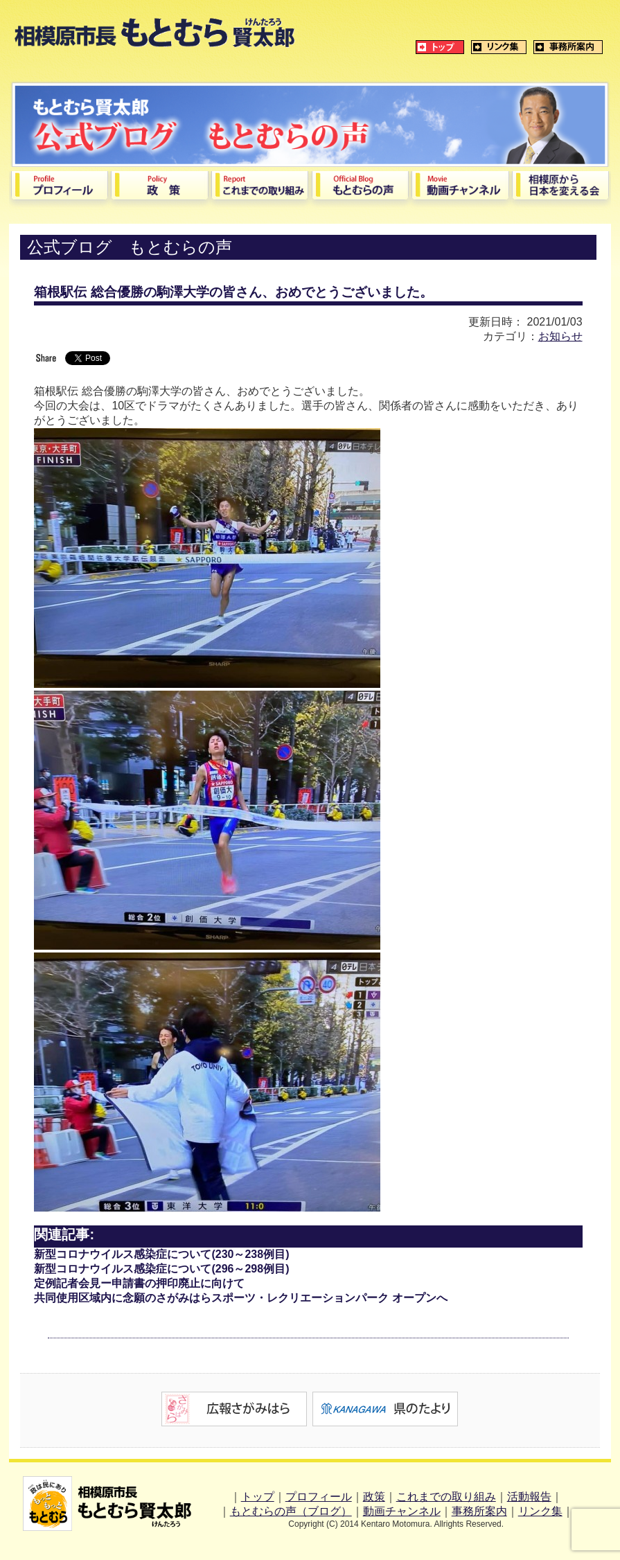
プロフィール (318, 1497)
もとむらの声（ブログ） (291, 1511)
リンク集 (540, 1511)
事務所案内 (479, 1511)
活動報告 (529, 1497)
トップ (257, 1497)
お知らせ (560, 336)
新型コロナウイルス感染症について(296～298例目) (161, 1269)
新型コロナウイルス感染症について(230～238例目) (161, 1254)
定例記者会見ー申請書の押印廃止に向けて (139, 1283)
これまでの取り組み (446, 1497)
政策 (374, 1497)
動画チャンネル (402, 1511)
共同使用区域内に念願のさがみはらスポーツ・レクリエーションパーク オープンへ (240, 1298)
